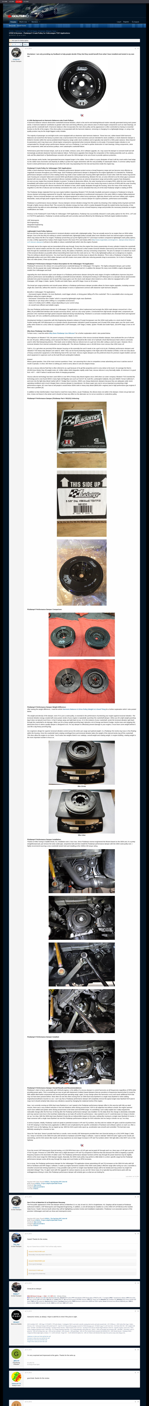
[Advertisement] (74, 1393)
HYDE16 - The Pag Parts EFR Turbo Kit (55, 1181)
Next (25, 44)
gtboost (16, 1361)
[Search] (135, 22)
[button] (28, 22)
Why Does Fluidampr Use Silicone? (62, 333)
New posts (12, 25)
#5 (138, 1311)
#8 (138, 1401)
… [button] (17, 44)
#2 (138, 1197)
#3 (138, 1233)
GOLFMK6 (18, 1)
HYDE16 (35, 1188)
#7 (138, 1372)
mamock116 (16, 1383)
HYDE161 (13, 35)
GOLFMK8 (4, 1)
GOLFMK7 (11, 1)
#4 (138, 1283)
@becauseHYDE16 (39, 1187)
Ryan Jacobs (37, 1185)
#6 (138, 1349)
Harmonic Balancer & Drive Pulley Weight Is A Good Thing (84, 709)
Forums (13, 22)
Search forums (21, 25)
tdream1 (16, 1322)
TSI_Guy (16, 1244)
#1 (138, 48)
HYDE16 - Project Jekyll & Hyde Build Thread (48, 1183)
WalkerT (16, 1294)
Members (35, 22)
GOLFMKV (26, 1)
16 (21, 44)
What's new (23, 22)
